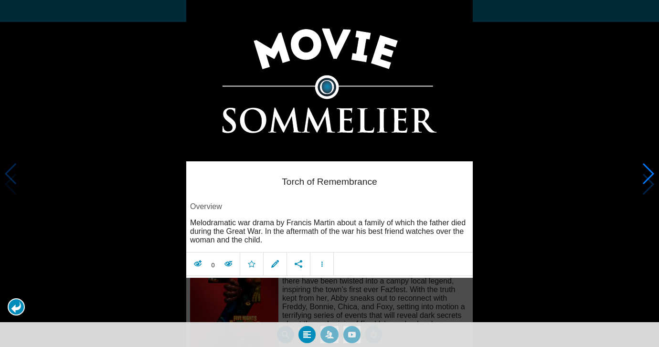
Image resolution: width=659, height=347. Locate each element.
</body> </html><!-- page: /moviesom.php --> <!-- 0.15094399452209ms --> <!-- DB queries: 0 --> (329, 173)
